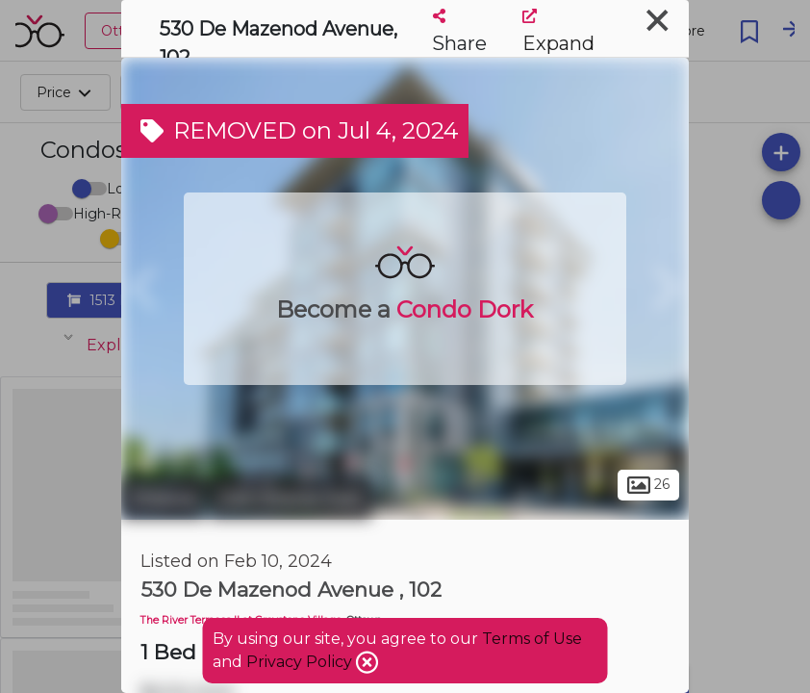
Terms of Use (532, 638)
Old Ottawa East (290, 498)
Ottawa (163, 498)
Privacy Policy (301, 662)
